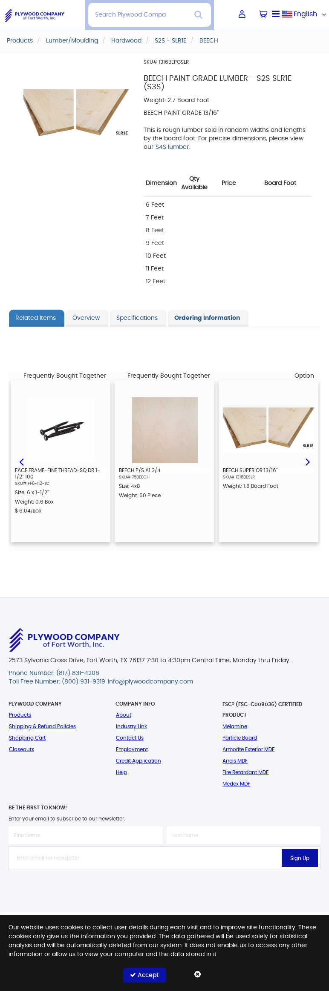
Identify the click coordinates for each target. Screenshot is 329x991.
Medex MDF (236, 783)
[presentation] (164, 888)
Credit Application (138, 760)
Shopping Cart (27, 737)
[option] (61, 461)
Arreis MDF (235, 760)
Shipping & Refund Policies (42, 726)
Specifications (137, 318)
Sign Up (299, 858)
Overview (86, 318)
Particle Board (239, 737)
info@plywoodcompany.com (150, 682)
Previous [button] (21, 461)
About (123, 715)
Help (121, 772)
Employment (132, 749)
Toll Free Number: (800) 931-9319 (57, 682)
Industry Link (131, 726)
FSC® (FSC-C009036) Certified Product (262, 710)
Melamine (234, 726)
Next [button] (307, 461)
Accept (144, 975)
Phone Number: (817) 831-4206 (54, 673)
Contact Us (130, 737)
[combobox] (305, 14)
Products (20, 715)
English (305, 14)
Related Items (35, 318)
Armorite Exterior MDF (248, 749)
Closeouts (21, 749)
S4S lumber (172, 147)
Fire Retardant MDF (245, 772)
